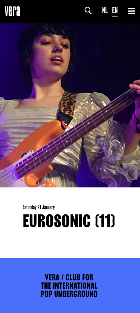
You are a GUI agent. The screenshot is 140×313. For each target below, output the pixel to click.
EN (115, 10)
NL (105, 10)
